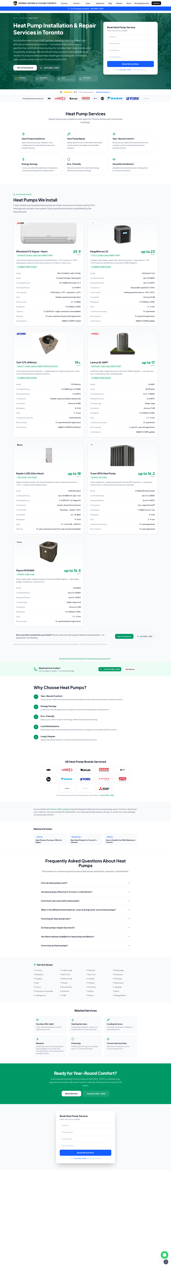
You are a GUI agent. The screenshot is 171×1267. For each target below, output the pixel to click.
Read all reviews (103, 92)
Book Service (71, 1093)
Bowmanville (66, 987)
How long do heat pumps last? (85, 918)
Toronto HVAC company (60, 809)
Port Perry (91, 987)
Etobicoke (118, 974)
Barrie (116, 991)
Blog (110, 3)
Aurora (37, 987)
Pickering (117, 979)
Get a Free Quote (25, 67)
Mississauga (118, 970)
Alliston (90, 995)
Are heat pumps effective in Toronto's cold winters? (85, 891)
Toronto (38, 970)
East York (90, 974)
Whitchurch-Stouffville (43, 991)
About (129, 3)
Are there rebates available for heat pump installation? (85, 936)
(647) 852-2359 (96, 9)
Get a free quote (124, 636)
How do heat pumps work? (85, 883)
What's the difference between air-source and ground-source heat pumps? (85, 909)
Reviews (119, 3)
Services (65, 3)
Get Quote (130, 669)
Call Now (156, 3)
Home (15, 18)
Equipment (100, 3)
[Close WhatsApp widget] (166, 1262)
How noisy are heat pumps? (85, 945)
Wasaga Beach (119, 995)
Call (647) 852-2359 (110, 669)
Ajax (36, 983)
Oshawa (90, 983)
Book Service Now (130, 64)
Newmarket (118, 983)
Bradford (64, 991)
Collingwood (40, 995)
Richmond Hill (66, 979)
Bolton (90, 991)
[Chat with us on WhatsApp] (164, 1255)
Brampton (39, 974)
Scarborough (66, 970)
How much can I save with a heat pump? (85, 900)
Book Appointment (142, 3)
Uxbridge (117, 987)
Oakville (90, 979)
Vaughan (38, 979)
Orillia (63, 995)
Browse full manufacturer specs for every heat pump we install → (85, 659)
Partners (77, 3)
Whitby (63, 983)
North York (65, 974)
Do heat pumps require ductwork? (85, 927)
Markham (90, 970)
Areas (89, 3)
